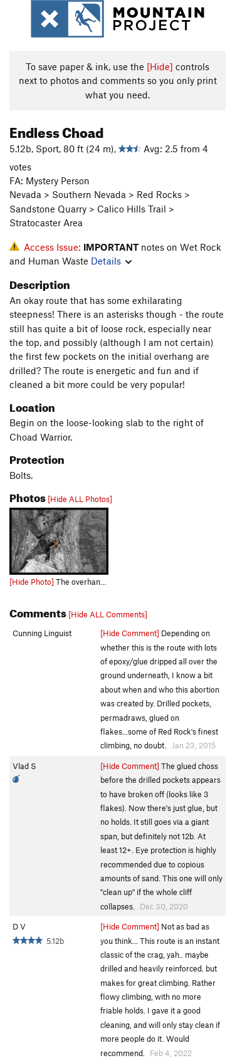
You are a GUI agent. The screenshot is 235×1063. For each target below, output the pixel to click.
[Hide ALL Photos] (80, 499)
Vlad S (24, 766)
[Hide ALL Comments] (107, 614)
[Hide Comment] (129, 633)
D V (19, 926)
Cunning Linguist (42, 633)
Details (111, 260)
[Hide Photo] (31, 582)
